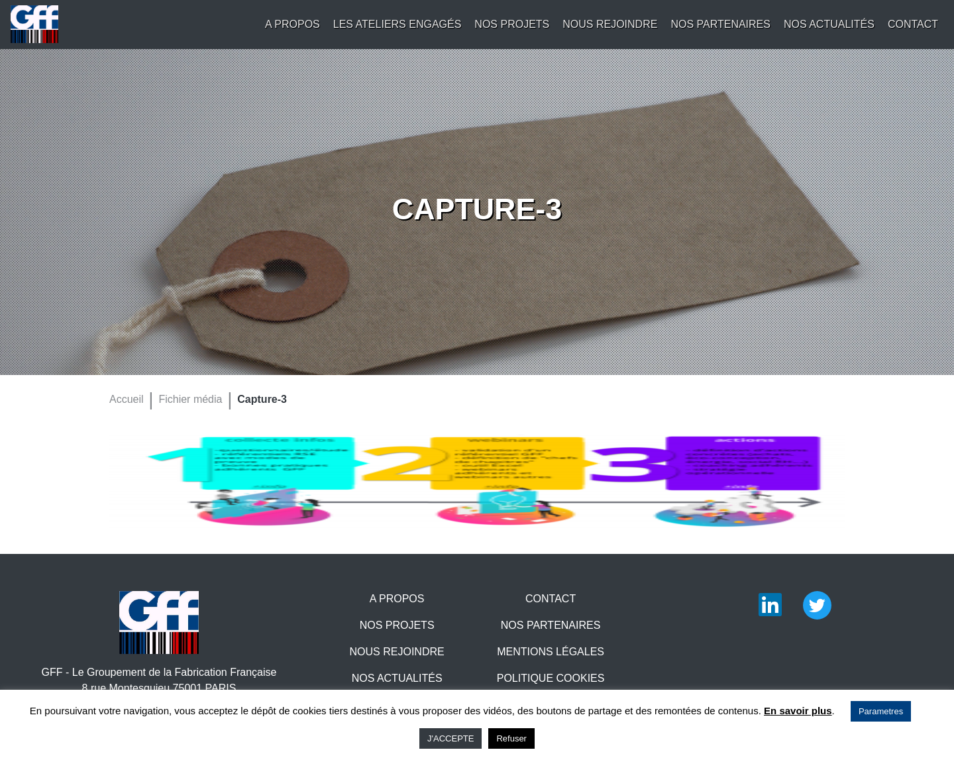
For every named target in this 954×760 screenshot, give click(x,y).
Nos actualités (829, 24)
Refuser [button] (511, 738)
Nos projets (511, 24)
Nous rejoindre (609, 24)
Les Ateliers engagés (397, 24)
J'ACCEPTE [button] (450, 738)
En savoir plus (798, 710)
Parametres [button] (881, 711)
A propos (292, 24)
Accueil (126, 399)
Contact (913, 24)
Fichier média (190, 399)
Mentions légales (550, 651)
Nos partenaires (720, 24)
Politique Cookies (551, 678)
